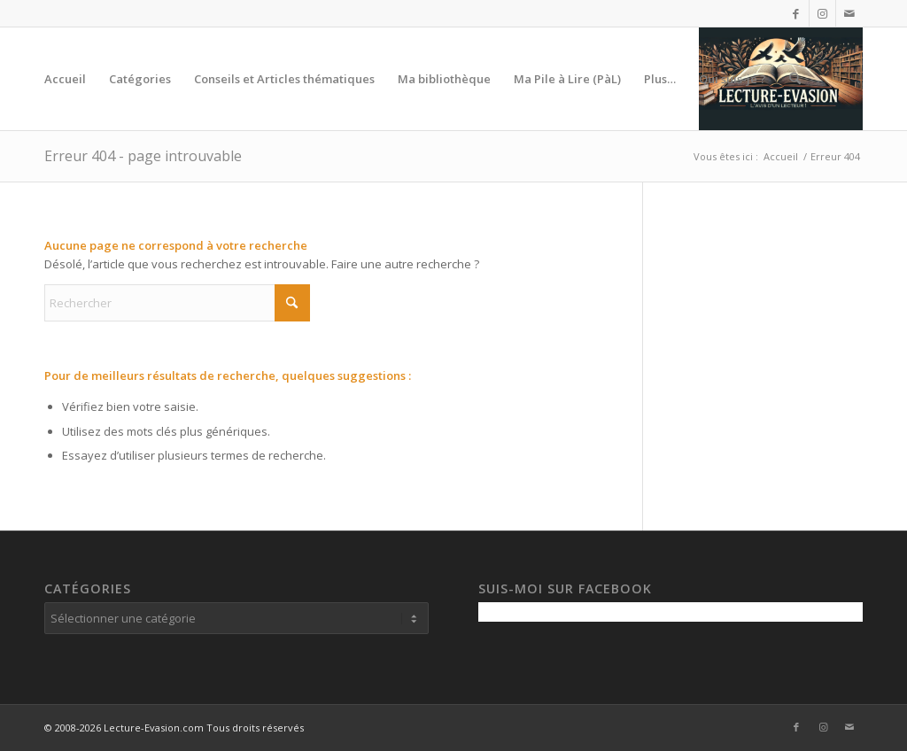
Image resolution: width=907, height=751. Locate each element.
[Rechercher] (795, 78)
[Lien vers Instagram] (822, 13)
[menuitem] (65, 78)
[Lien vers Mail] (849, 13)
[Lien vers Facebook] (796, 13)
